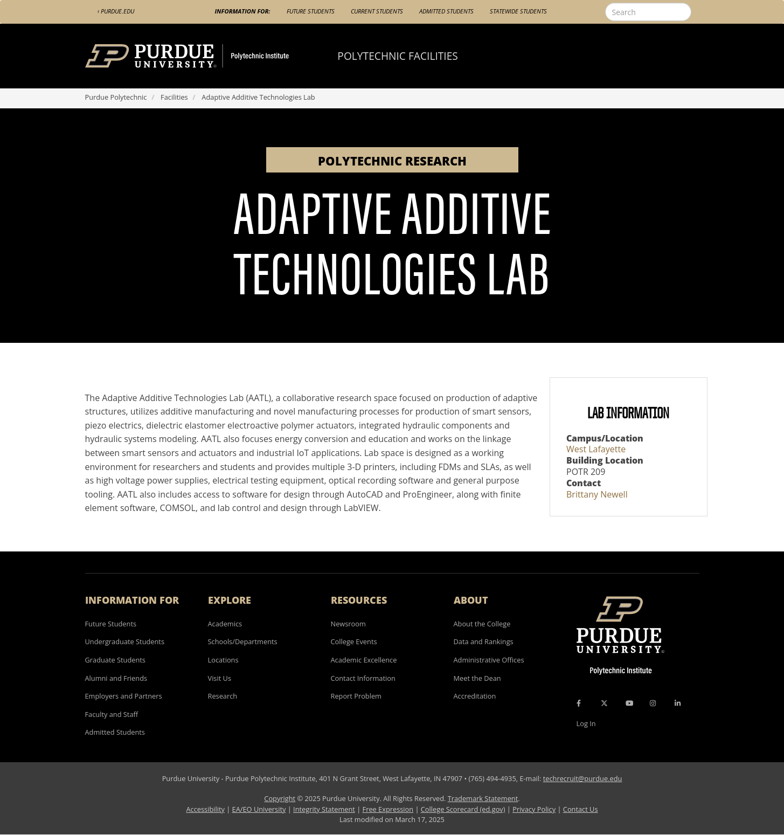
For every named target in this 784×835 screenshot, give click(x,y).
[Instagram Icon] (653, 703)
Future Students (311, 11)
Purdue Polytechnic (116, 97)
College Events (354, 641)
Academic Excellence (364, 660)
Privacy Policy (534, 809)
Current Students (377, 11)
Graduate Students (115, 660)
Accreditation (475, 696)
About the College (482, 624)
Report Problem (356, 696)
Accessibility (205, 809)
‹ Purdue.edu (116, 11)
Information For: (242, 11)
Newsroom (348, 624)
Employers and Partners (123, 696)
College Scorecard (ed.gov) (463, 809)
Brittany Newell (597, 494)
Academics (225, 624)
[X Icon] (605, 703)
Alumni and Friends (116, 678)
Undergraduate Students (125, 641)
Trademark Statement (483, 798)
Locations (223, 660)
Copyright (279, 798)
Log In (586, 723)
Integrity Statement (324, 809)
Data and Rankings (484, 641)
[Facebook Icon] (579, 703)
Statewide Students (518, 11)
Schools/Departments (242, 641)
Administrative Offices (489, 660)
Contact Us (580, 809)
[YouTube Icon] (629, 703)
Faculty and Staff (111, 714)
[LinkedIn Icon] (678, 703)
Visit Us (220, 678)
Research (223, 696)
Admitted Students (446, 11)
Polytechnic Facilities (397, 55)
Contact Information (363, 678)
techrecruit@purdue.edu (582, 778)
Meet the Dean (477, 678)
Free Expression (388, 809)
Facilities (174, 97)
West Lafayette (596, 449)
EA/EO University (259, 809)
